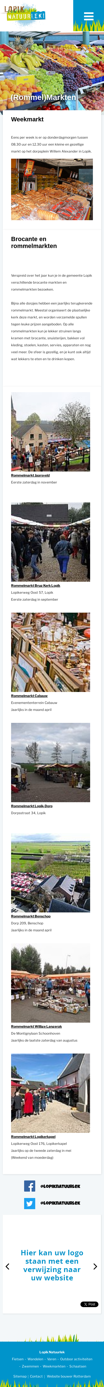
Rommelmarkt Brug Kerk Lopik (35, 585)
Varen (51, 1359)
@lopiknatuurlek (60, 1187)
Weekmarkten (54, 1366)
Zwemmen (30, 1366)
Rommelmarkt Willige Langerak (36, 1026)
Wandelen (35, 1359)
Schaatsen (77, 1366)
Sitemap (20, 1376)
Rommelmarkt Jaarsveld (30, 475)
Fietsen (18, 1359)
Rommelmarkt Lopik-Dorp (31, 806)
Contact (36, 1376)
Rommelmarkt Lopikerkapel (33, 1137)
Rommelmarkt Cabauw (29, 696)
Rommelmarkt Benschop (30, 916)
